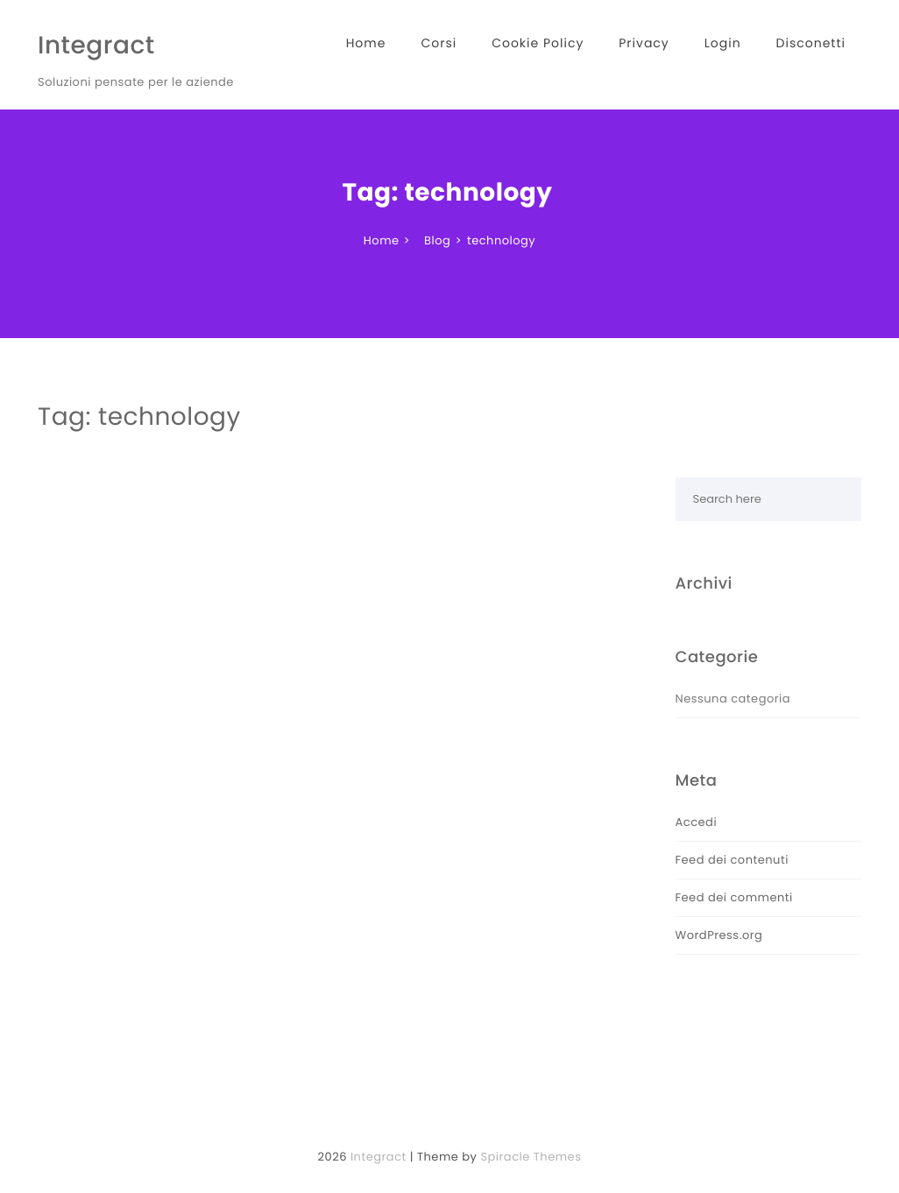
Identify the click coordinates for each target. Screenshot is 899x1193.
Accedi (697, 822)
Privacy (644, 43)
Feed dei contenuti (732, 859)
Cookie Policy (538, 43)
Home (366, 43)
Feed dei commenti (734, 897)
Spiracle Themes (530, 1156)
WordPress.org (719, 935)
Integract (96, 45)
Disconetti (811, 43)
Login (722, 43)
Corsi (439, 43)
